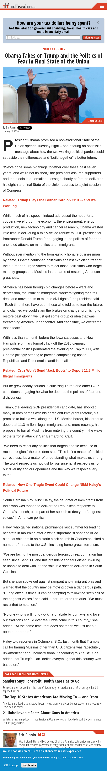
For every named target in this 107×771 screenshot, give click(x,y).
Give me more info (72, 757)
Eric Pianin (11, 127)
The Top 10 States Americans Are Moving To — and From (50, 697)
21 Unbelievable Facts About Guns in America (41, 712)
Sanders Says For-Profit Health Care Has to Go (41, 681)
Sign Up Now (92, 37)
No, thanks (29, 765)
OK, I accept (11, 765)
